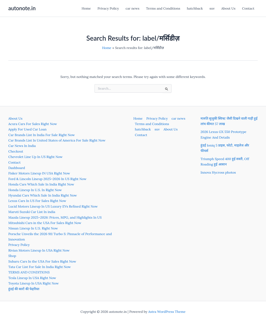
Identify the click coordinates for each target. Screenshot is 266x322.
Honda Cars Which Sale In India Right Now (41, 184)
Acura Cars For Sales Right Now (32, 124)
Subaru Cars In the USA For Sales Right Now (42, 261)
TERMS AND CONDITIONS (29, 272)
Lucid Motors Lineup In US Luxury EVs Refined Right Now (53, 206)
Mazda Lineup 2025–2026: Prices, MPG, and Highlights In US (55, 217)
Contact (248, 8)
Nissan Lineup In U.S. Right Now (33, 228)
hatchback (195, 8)
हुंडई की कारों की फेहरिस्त (23, 289)
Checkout (15, 151)
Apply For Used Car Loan (27, 129)
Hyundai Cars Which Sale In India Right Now (42, 195)
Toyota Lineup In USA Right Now (33, 283)
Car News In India (22, 146)
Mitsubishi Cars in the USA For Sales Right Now (44, 223)
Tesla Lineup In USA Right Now (32, 278)
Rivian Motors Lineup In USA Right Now (39, 250)
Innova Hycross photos (218, 172)
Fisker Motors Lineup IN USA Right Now (39, 173)
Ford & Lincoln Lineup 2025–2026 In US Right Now (47, 179)
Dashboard (16, 168)
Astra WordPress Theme (167, 311)
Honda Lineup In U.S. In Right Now (35, 190)
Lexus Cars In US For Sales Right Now (37, 201)
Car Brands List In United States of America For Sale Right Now (56, 140)
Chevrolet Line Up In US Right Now (35, 157)
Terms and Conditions (163, 8)
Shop (12, 256)
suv (212, 8)
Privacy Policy (108, 8)
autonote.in (22, 8)
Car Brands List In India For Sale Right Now (41, 135)
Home (86, 8)
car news (132, 8)
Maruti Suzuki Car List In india (31, 212)
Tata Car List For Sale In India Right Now (39, 267)
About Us (228, 8)
